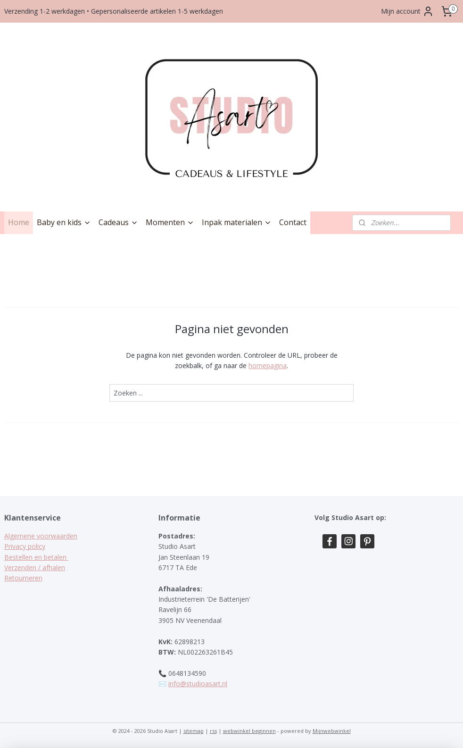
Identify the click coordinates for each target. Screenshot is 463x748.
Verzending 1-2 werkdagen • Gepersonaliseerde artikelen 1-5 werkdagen (113, 11)
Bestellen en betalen (36, 557)
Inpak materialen (237, 222)
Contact (292, 222)
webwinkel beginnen (249, 730)
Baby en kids (64, 222)
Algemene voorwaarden (40, 535)
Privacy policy (24, 546)
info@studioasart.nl (197, 683)
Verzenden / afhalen (34, 567)
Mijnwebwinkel (332, 730)
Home (18, 222)
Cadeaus (118, 222)
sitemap (193, 730)
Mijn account (407, 11)
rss (213, 730)
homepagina (267, 365)
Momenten (170, 222)
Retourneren (23, 577)
